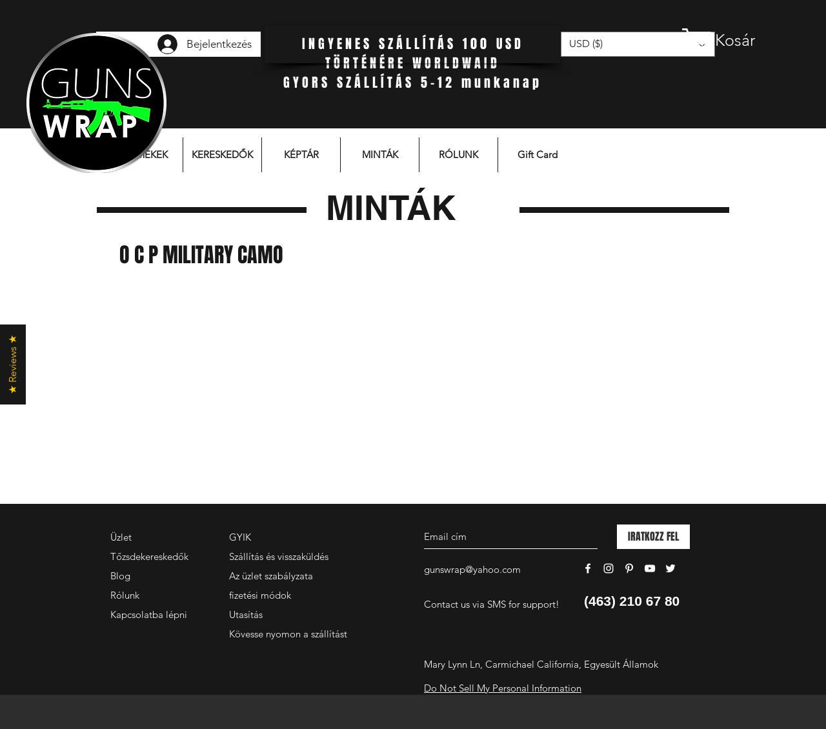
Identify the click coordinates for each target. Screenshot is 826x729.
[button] (732, 40)
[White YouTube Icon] (649, 568)
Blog (120, 576)
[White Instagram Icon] (608, 568)
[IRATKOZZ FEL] (653, 536)
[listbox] (638, 44)
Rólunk (124, 595)
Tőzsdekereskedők (149, 556)
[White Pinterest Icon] (629, 568)
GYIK (240, 537)
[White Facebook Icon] (587, 568)
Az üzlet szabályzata (271, 576)
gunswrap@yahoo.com (472, 569)
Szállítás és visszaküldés (278, 556)
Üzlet (121, 537)
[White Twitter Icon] (670, 568)
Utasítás (246, 614)
